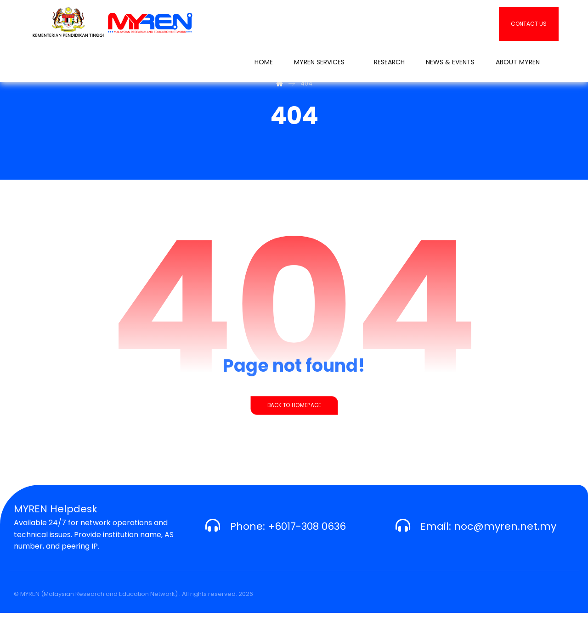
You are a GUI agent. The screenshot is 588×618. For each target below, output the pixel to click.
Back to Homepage (294, 410)
